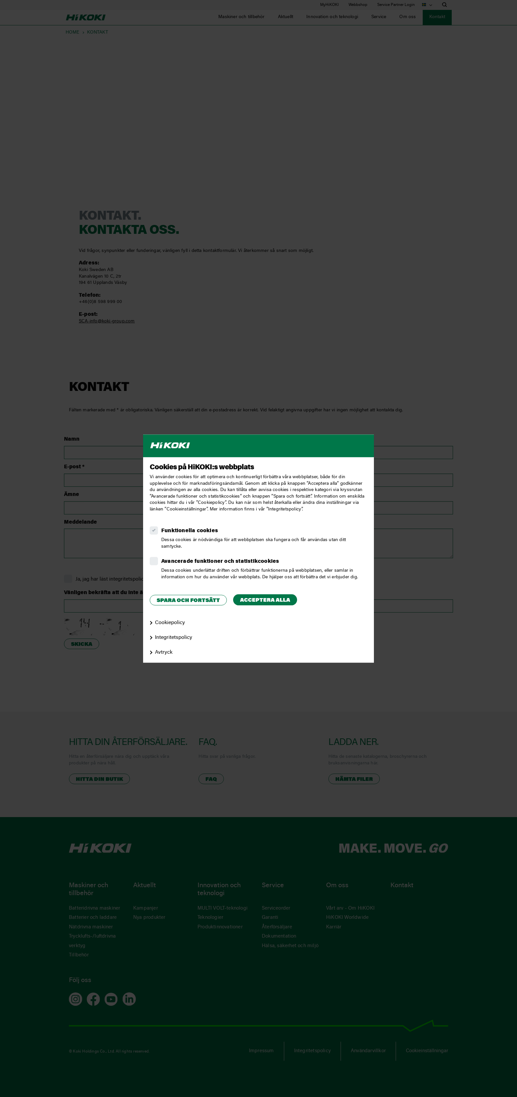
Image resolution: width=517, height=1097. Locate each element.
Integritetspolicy (173, 637)
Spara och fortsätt (188, 600)
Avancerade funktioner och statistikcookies (220, 561)
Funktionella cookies (189, 531)
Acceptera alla (265, 600)
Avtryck (163, 652)
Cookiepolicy (170, 622)
